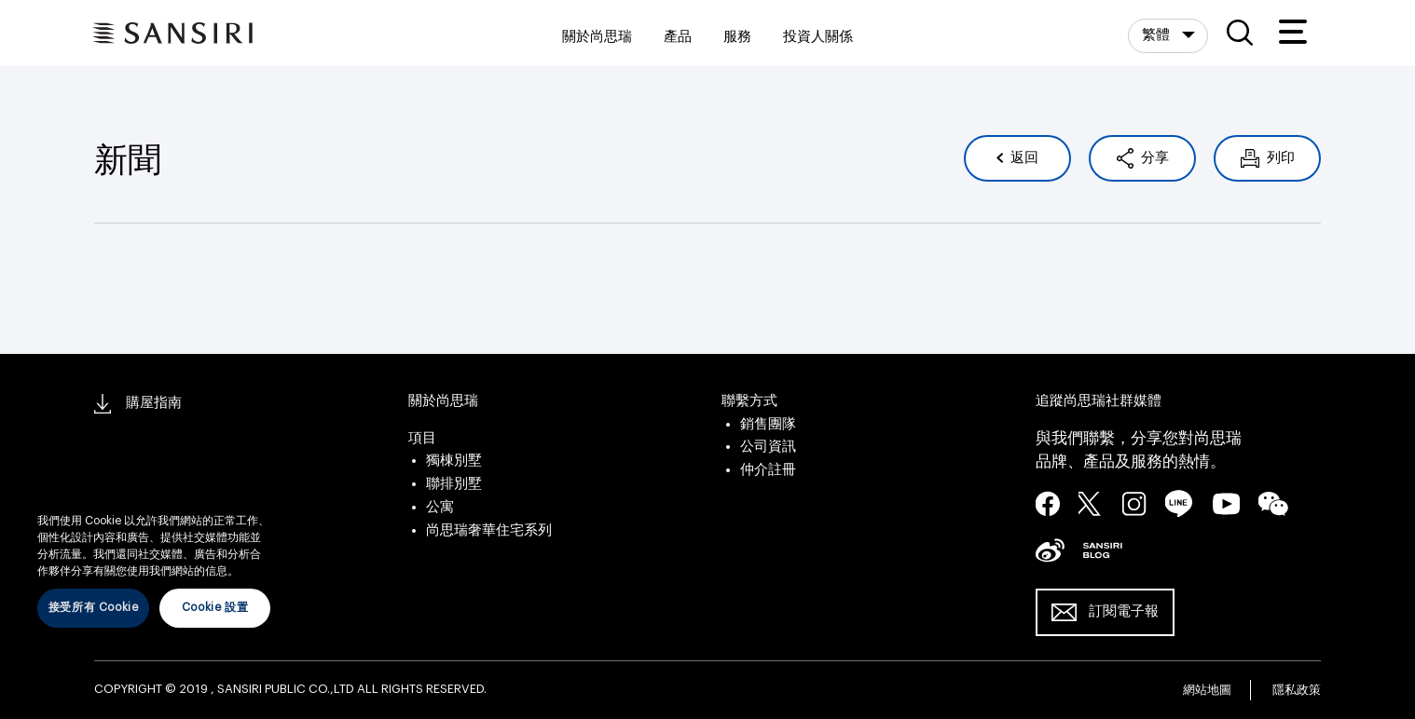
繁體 (1157, 35)
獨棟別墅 (454, 461)
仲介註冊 (768, 470)
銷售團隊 (768, 424)
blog (1102, 549)
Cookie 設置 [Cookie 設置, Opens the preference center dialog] (215, 607)
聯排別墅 (454, 484)
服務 (737, 37)
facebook (1048, 503)
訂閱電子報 (1124, 611)
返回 (1023, 158)
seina (1050, 549)
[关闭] (270, 493)
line (1179, 503)
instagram (1134, 503)
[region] (154, 556)
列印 (1279, 158)
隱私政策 (1296, 690)
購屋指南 (138, 403)
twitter (1090, 503)
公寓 (440, 507)
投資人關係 (818, 37)
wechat (1273, 504)
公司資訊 (768, 447)
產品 (678, 37)
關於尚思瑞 (597, 37)
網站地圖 (1207, 690)
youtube (1226, 503)
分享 (1153, 158)
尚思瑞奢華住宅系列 (489, 530)
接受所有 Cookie (93, 607)
